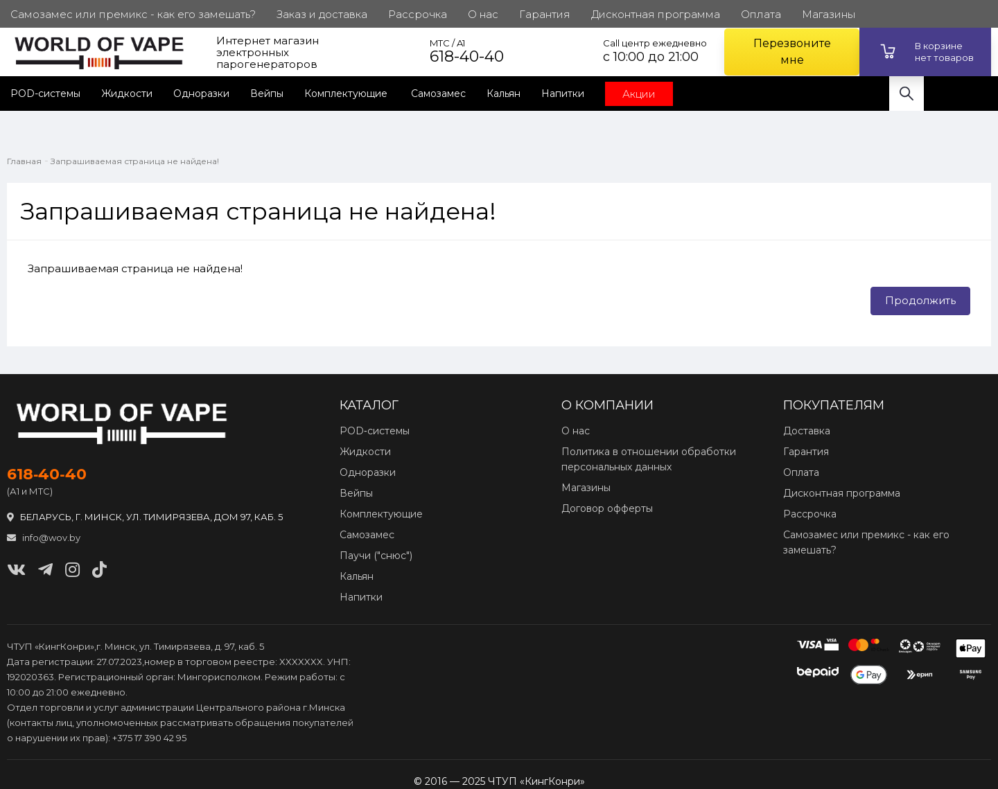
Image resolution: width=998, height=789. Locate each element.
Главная (24, 161)
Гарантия (806, 451)
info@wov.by (43, 537)
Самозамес (438, 93)
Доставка (806, 431)
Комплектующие (347, 93)
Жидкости (126, 93)
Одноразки (201, 93)
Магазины (586, 487)
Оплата (801, 472)
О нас (575, 431)
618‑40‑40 (47, 474)
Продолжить (920, 300)
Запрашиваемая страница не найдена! (135, 161)
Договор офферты (607, 508)
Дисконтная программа (841, 493)
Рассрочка (810, 514)
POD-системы (45, 93)
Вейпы (266, 93)
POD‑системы (375, 431)
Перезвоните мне (792, 52)
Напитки (562, 93)
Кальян (503, 93)
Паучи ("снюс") (376, 555)
